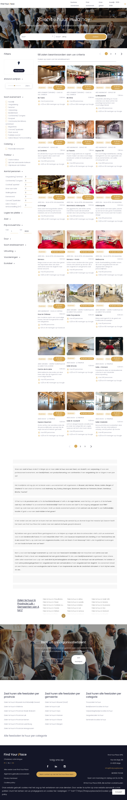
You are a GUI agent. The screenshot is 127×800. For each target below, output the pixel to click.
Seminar (10, 107)
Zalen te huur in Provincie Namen (16, 720)
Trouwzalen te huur (93, 702)
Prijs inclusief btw (12, 225)
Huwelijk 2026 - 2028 (114, 4)
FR (5, 763)
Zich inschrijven (78, 660)
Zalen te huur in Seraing (100, 602)
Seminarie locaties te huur (96, 720)
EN (13, 763)
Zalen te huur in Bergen (54, 724)
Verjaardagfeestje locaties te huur (99, 711)
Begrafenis (11, 127)
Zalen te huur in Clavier (51, 602)
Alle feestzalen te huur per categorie (25, 735)
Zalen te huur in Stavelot (100, 613)
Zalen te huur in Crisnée (51, 607)
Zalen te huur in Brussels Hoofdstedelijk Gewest (22, 702)
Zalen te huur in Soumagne (101, 605)
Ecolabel (8, 263)
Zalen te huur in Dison (50, 613)
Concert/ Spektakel (14, 129)
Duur (6, 238)
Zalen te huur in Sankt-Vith (101, 599)
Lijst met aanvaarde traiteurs (18, 162)
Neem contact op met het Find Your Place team (56, 774)
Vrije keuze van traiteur (16, 165)
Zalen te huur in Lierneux (75, 610)
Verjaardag (11, 110)
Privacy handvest (10, 778)
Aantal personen (12, 171)
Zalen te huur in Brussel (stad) (56, 702)
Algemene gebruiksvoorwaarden (16, 774)
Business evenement (75, 4)
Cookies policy (9, 782)
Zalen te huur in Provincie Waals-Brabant (19, 711)
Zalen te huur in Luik (74, 607)
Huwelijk (10, 102)
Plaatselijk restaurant (15, 149)
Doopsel (10, 118)
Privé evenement (90, 4)
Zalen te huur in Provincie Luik (15, 715)
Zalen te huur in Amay (25, 616)
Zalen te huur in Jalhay (75, 599)
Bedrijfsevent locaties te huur (97, 706)
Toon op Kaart (19, 70)
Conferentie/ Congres (15, 115)
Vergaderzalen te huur (94, 715)
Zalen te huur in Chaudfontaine (53, 599)
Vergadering (12, 104)
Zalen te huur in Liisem (74, 616)
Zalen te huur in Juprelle (75, 602)
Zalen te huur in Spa (98, 607)
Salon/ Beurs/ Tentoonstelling (18, 138)
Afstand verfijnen (12, 79)
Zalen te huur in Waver (53, 720)
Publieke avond (13, 135)
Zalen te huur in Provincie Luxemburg (18, 724)
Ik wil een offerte (59, 88)
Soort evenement (12, 97)
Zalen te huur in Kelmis (75, 605)
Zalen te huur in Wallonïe (13, 706)
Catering (8, 144)
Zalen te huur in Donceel (51, 616)
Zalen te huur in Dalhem (51, 610)
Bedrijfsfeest (12, 113)
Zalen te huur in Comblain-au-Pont (54, 605)
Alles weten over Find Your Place (16, 769)
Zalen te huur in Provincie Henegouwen (19, 728)
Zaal (6, 218)
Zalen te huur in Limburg (75, 613)
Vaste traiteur (12, 160)
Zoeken (95, 37)
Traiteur (8, 154)
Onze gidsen (101, 4)
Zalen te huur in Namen (54, 715)
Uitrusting (8, 251)
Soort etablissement (14, 244)
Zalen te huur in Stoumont (100, 616)
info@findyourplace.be (114, 768)
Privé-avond (12, 132)
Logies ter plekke (12, 212)
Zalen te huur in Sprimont (100, 610)
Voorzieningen (11, 257)
